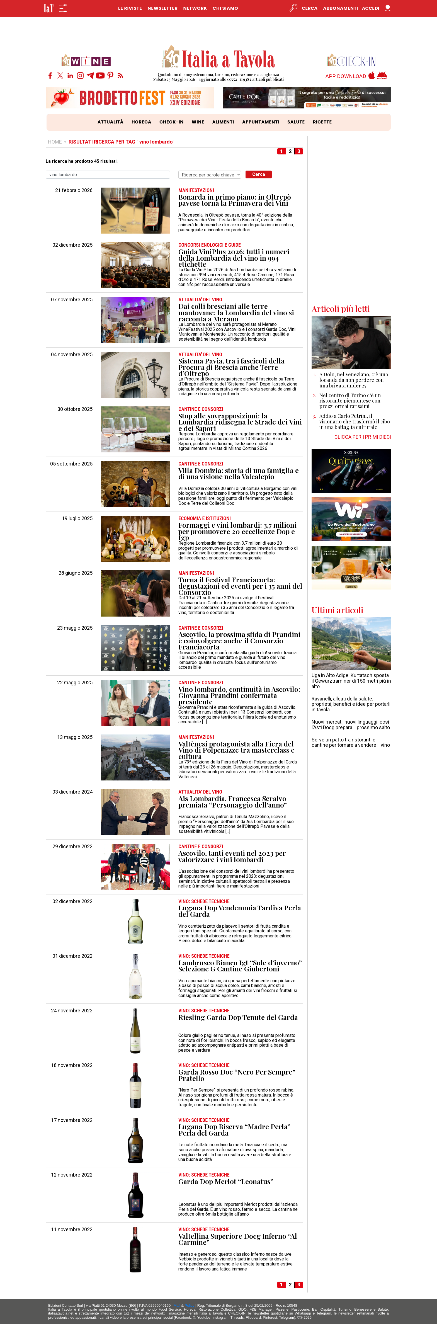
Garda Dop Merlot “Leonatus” (225, 1181)
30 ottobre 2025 (75, 409)
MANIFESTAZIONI (196, 190)
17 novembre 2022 (72, 1120)
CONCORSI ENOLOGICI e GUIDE (209, 245)
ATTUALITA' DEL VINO (200, 299)
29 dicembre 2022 (72, 846)
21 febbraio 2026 (74, 190)
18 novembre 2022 (72, 1065)
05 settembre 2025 (71, 464)
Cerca (258, 174)
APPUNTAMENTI (261, 122)
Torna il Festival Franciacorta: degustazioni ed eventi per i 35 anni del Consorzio (240, 585)
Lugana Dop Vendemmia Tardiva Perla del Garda (239, 911)
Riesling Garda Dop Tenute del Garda (238, 1017)
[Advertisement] (352, 220)
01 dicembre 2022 (72, 956)
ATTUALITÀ (110, 122)
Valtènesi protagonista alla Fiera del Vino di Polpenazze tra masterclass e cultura (236, 750)
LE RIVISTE (130, 8)
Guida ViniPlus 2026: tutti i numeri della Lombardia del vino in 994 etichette (233, 257)
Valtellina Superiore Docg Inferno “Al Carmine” (237, 1239)
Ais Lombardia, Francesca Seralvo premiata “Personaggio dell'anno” (232, 801)
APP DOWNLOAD (346, 76)
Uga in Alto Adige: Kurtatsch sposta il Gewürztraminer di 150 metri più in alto (351, 680)
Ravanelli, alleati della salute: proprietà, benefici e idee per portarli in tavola (351, 704)
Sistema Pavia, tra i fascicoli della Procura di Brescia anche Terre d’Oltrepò (231, 367)
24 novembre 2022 (72, 1010)
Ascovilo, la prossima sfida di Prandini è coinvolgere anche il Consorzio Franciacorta (239, 640)
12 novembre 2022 (72, 1175)
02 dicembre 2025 (72, 245)
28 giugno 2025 (76, 573)
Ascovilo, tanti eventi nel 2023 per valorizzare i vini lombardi (232, 856)
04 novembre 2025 (72, 354)
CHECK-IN (171, 122)
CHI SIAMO (225, 8)
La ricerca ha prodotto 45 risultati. (82, 161)
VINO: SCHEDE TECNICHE (203, 901)
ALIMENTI (223, 122)
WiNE (198, 122)
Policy (190, 1305)
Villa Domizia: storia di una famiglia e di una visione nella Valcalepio (238, 473)
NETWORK (195, 8)
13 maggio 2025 (75, 737)
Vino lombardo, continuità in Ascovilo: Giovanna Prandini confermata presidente (239, 695)
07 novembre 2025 (72, 299)
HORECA (141, 122)
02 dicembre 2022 (72, 901)
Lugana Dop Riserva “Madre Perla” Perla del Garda (234, 1129)
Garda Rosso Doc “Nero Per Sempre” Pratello (236, 1075)
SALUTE (296, 122)
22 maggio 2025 (75, 682)
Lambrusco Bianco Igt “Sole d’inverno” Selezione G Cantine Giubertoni (240, 965)
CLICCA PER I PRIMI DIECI (362, 437)
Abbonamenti (340, 8)
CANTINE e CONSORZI (200, 409)
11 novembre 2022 (72, 1229)
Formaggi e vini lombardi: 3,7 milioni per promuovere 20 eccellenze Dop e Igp (237, 531)
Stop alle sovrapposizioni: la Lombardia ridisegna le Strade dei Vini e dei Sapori (240, 422)
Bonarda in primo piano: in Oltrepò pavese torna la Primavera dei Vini (234, 200)
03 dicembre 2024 (72, 792)
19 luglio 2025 (77, 518)
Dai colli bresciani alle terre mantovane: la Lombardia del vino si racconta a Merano (236, 312)
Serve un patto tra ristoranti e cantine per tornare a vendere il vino (351, 742)
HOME (55, 142)
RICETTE (322, 122)
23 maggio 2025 (75, 628)
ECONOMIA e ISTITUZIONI (204, 518)
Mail (177, 1305)
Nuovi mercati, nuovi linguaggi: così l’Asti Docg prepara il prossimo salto (351, 724)
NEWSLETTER (162, 8)
